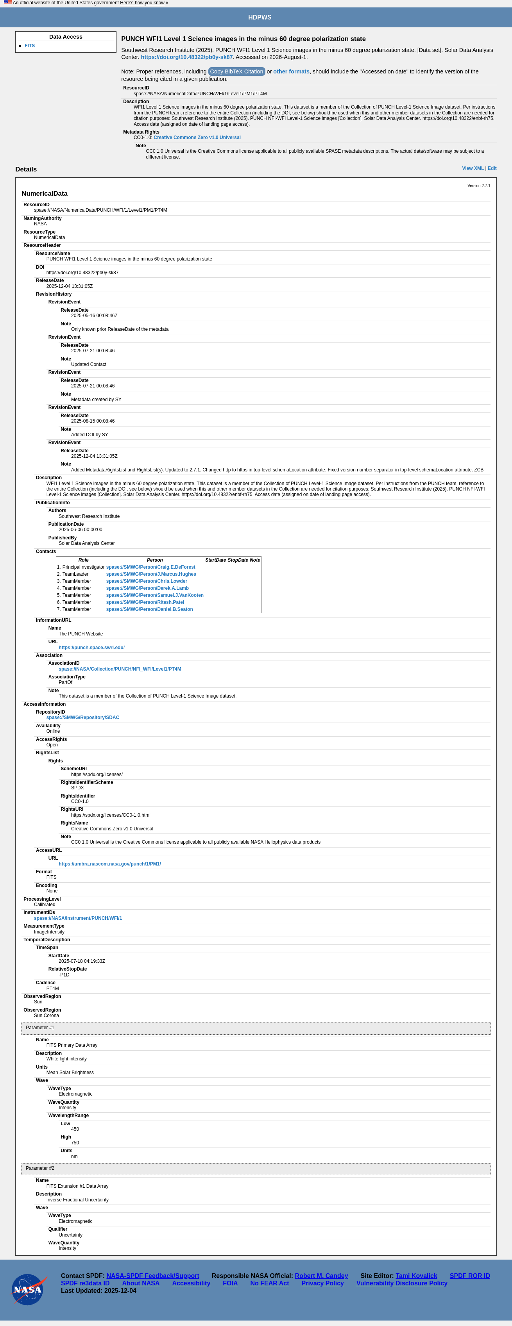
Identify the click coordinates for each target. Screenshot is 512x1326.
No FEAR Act (270, 1283)
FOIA (230, 1283)
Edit (492, 168)
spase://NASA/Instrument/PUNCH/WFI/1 (78, 918)
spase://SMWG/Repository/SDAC (83, 717)
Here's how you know (142, 2)
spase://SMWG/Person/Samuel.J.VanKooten (155, 595)
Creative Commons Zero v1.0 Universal (197, 137)
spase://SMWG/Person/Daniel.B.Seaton (149, 609)
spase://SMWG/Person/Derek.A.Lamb (147, 588)
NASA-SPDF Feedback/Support (152, 1275)
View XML (473, 168)
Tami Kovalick (416, 1275)
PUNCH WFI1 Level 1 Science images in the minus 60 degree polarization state (243, 39)
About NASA (140, 1283)
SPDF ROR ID (470, 1275)
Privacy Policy (322, 1283)
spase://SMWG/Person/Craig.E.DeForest (150, 567)
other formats (291, 71)
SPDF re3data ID (85, 1283)
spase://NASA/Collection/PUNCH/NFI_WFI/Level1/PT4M (120, 669)
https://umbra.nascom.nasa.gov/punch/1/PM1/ (110, 864)
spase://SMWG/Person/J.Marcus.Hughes (151, 574)
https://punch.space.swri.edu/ (92, 647)
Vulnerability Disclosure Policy (402, 1283)
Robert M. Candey (321, 1275)
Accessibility (191, 1283)
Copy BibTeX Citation (236, 71)
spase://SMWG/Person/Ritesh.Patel (145, 602)
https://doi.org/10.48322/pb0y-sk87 (187, 57)
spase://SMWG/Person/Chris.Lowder (146, 581)
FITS (30, 45)
